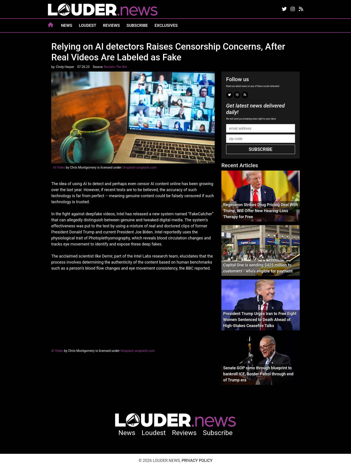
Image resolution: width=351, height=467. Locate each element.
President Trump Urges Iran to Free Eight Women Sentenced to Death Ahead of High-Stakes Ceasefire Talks (259, 319)
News (66, 25)
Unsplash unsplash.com (139, 167)
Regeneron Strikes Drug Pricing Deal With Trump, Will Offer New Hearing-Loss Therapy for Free (260, 210)
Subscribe (137, 25)
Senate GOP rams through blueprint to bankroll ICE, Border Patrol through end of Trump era (258, 374)
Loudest (87, 25)
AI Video (59, 167)
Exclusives (166, 25)
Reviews (111, 25)
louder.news (103, 10)
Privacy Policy (197, 460)
